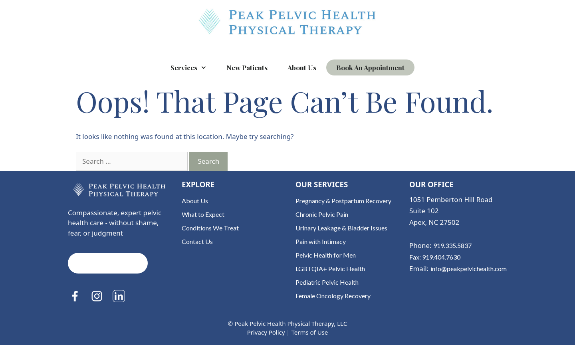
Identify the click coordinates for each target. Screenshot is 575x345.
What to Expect (203, 214)
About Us (302, 67)
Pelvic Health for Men (325, 255)
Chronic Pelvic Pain (321, 214)
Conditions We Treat (210, 228)
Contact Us (197, 241)
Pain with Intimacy (320, 241)
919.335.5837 (452, 245)
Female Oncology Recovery (333, 295)
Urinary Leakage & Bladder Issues (341, 228)
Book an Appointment (370, 67)
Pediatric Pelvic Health (327, 282)
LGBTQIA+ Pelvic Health (330, 268)
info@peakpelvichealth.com (468, 268)
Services (194, 67)
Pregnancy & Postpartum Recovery (343, 200)
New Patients (247, 67)
